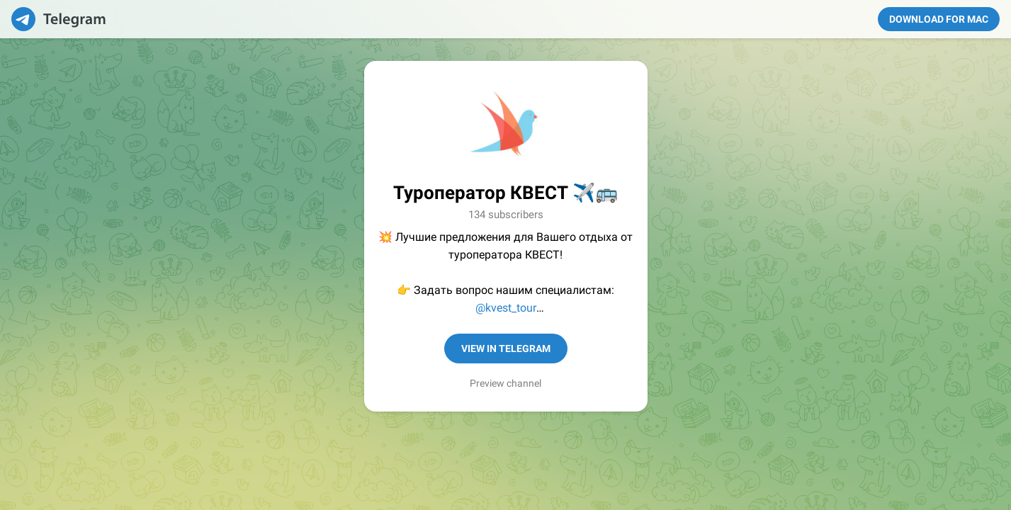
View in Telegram (505, 348)
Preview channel (505, 383)
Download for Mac (938, 19)
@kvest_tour (505, 307)
